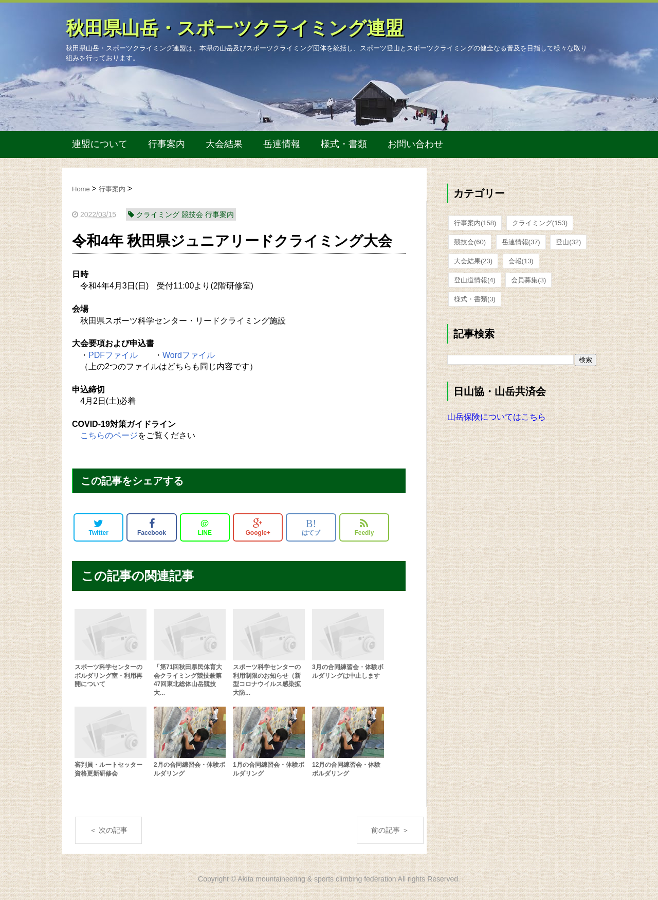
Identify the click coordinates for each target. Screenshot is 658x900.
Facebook (151, 527)
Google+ (258, 527)
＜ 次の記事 (108, 830)
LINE (205, 527)
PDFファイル (113, 355)
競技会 (470, 242)
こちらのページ (109, 435)
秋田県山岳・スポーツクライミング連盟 (235, 28)
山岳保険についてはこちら (496, 416)
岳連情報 (281, 144)
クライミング (540, 223)
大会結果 (224, 144)
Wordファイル (188, 355)
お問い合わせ (415, 144)
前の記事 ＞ (390, 830)
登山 (568, 242)
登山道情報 (475, 280)
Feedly (364, 527)
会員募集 (528, 280)
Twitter (98, 527)
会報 (521, 261)
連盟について (99, 144)
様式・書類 (344, 144)
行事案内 (166, 144)
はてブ (311, 527)
